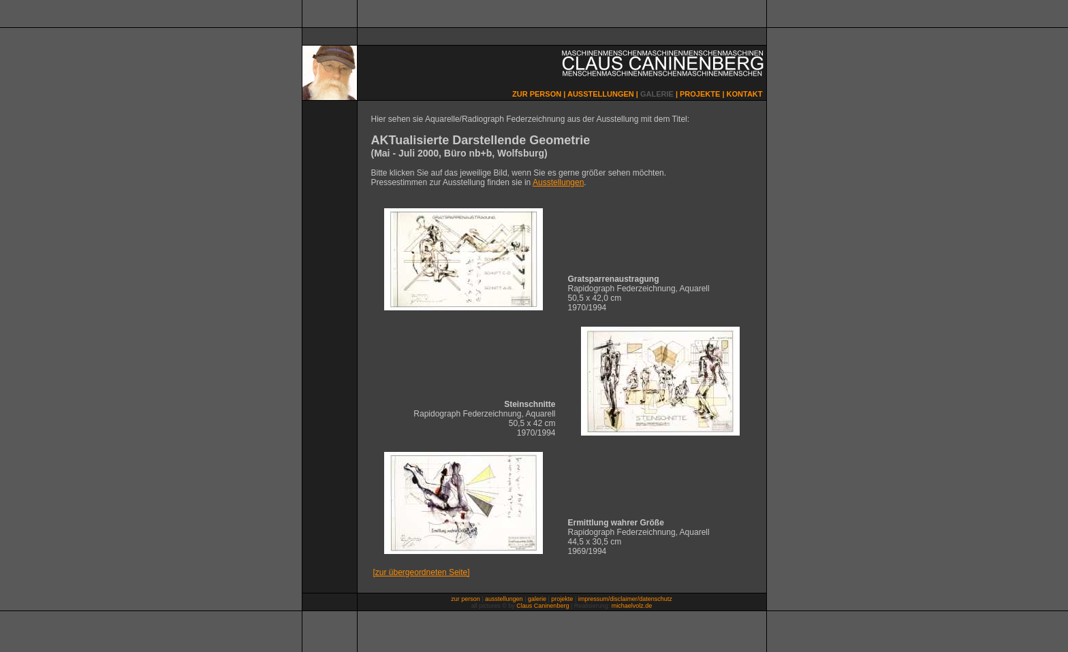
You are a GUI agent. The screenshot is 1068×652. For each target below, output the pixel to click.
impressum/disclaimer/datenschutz (625, 599)
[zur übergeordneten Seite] (421, 572)
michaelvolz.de (632, 605)
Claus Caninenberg (542, 605)
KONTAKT (745, 94)
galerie (537, 599)
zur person (465, 599)
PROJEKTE (700, 94)
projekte (562, 599)
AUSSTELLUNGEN (600, 94)
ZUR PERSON (536, 94)
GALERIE (657, 94)
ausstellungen (504, 599)
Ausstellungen (558, 182)
